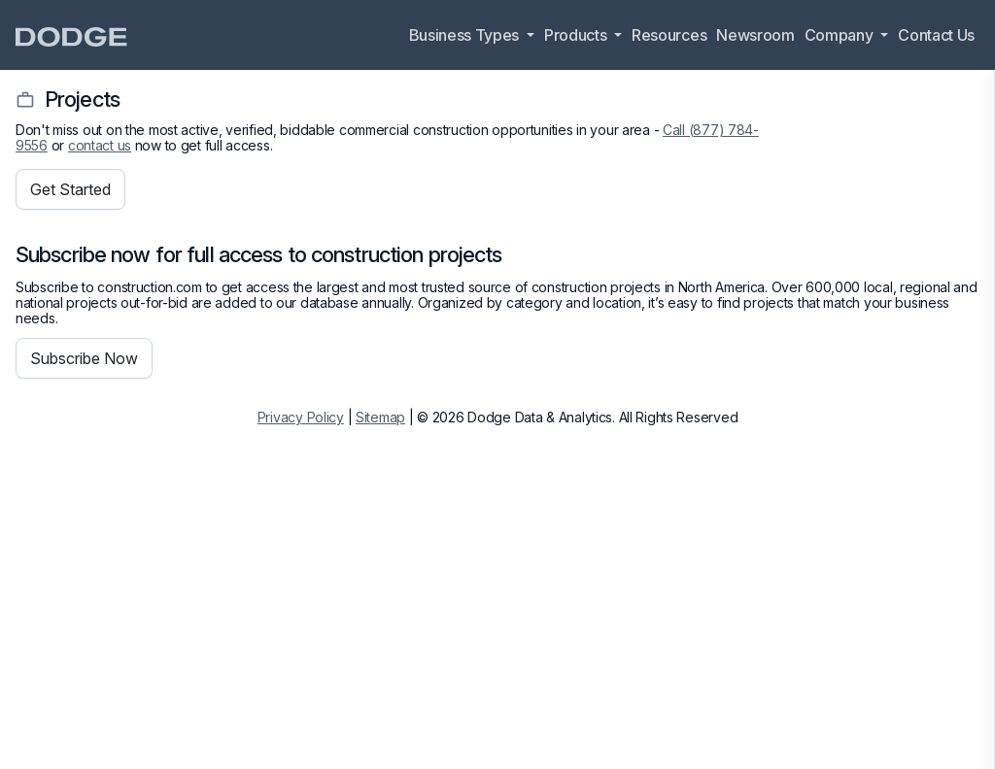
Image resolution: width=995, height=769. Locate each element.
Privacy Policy (300, 417)
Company (840, 35)
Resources (669, 35)
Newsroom (755, 35)
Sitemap (380, 417)
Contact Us (936, 35)
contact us (99, 145)
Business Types (466, 35)
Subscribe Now (84, 358)
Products (577, 35)
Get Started (70, 189)
